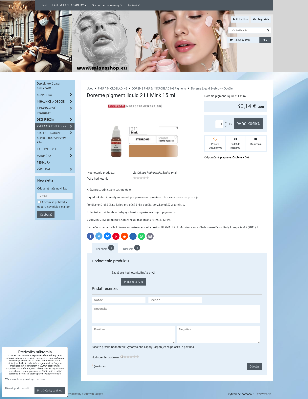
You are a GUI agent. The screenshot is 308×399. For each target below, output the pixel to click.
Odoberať (46, 214)
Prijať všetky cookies (49, 390)
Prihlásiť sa (240, 19)
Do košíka (248, 123)
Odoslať (254, 366)
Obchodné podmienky (107, 5)
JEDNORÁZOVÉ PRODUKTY (56, 110)
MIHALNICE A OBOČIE (56, 101)
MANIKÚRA (56, 155)
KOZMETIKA (56, 94)
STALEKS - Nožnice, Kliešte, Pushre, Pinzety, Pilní (56, 137)
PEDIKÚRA (43, 162)
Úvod (44, 5)
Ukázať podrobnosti (17, 388)
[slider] (141, 178)
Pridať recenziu (133, 282)
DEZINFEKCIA (56, 119)
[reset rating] (121, 356)
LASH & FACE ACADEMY (69, 5)
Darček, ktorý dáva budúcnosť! (48, 85)
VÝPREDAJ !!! (56, 169)
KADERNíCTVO (56, 149)
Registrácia (261, 19)
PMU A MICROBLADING (56, 126)
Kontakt (133, 5)
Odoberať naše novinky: (52, 188)
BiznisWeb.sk (263, 394)
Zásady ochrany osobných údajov (82, 394)
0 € (265, 40)
